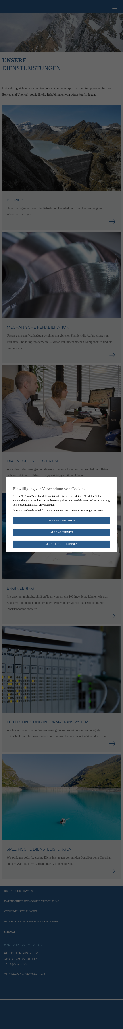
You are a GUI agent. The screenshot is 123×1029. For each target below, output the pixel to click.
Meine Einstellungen (61, 544)
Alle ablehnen (61, 532)
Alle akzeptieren (61, 520)
